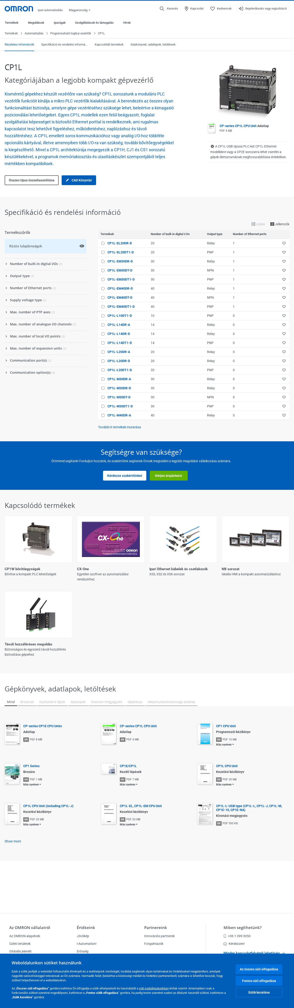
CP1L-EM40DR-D (120, 289)
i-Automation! (87, 944)
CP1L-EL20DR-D (119, 243)
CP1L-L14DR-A (118, 325)
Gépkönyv (135, 740)
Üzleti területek (19, 944)
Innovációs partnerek (159, 936)
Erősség (82, 951)
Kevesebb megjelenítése (147, 690)
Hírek (127, 22)
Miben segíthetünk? (243, 927)
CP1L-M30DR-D (119, 388)
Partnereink (155, 927)
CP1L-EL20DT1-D (120, 252)
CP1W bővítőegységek (22, 569)
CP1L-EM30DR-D (120, 261)
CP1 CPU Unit (226, 764)
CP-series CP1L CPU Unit (244, 126)
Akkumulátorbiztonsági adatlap (171, 740)
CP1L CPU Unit (227, 804)
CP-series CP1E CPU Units (42, 764)
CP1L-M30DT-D (118, 397)
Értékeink (86, 927)
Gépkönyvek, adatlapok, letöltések (153, 44)
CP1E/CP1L (128, 804)
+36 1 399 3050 (237, 936)
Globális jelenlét (20, 951)
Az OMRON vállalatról (29, 927)
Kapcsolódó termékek (109, 44)
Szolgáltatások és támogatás (94, 22)
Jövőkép (83, 936)
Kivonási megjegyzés (106, 740)
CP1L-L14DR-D (118, 334)
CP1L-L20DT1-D (119, 370)
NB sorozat (230, 569)
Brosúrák (27, 740)
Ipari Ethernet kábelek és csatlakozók (178, 569)
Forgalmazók (153, 944)
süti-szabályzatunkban (154, 988)
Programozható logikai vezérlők (70, 33)
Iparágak (60, 22)
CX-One (83, 569)
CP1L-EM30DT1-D (121, 279)
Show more (13, 879)
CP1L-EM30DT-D (119, 270)
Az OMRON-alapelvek (24, 936)
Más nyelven (224, 783)
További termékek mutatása (119, 427)
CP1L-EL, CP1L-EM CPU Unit (141, 844)
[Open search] (168, 8)
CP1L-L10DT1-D (119, 316)
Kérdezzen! (234, 944)
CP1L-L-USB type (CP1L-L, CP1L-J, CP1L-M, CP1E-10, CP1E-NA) (249, 846)
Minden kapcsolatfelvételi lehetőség (254, 953)
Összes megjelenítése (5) (147, 671)
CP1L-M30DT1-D (120, 406)
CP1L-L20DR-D (118, 361)
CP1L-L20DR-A (118, 352)
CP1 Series (31, 804)
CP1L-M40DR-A (119, 415)
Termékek (11, 22)
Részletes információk (19, 44)
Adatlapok (78, 740)
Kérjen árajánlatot (168, 476)
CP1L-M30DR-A (119, 379)
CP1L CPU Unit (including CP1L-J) (48, 844)
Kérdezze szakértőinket (124, 476)
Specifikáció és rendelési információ (64, 44)
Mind (11, 740)
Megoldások (36, 22)
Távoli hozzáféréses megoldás (28, 644)
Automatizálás (34, 33)
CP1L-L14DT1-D (119, 343)
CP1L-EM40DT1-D (121, 307)
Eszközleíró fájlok (52, 740)
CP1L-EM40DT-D (119, 298)
